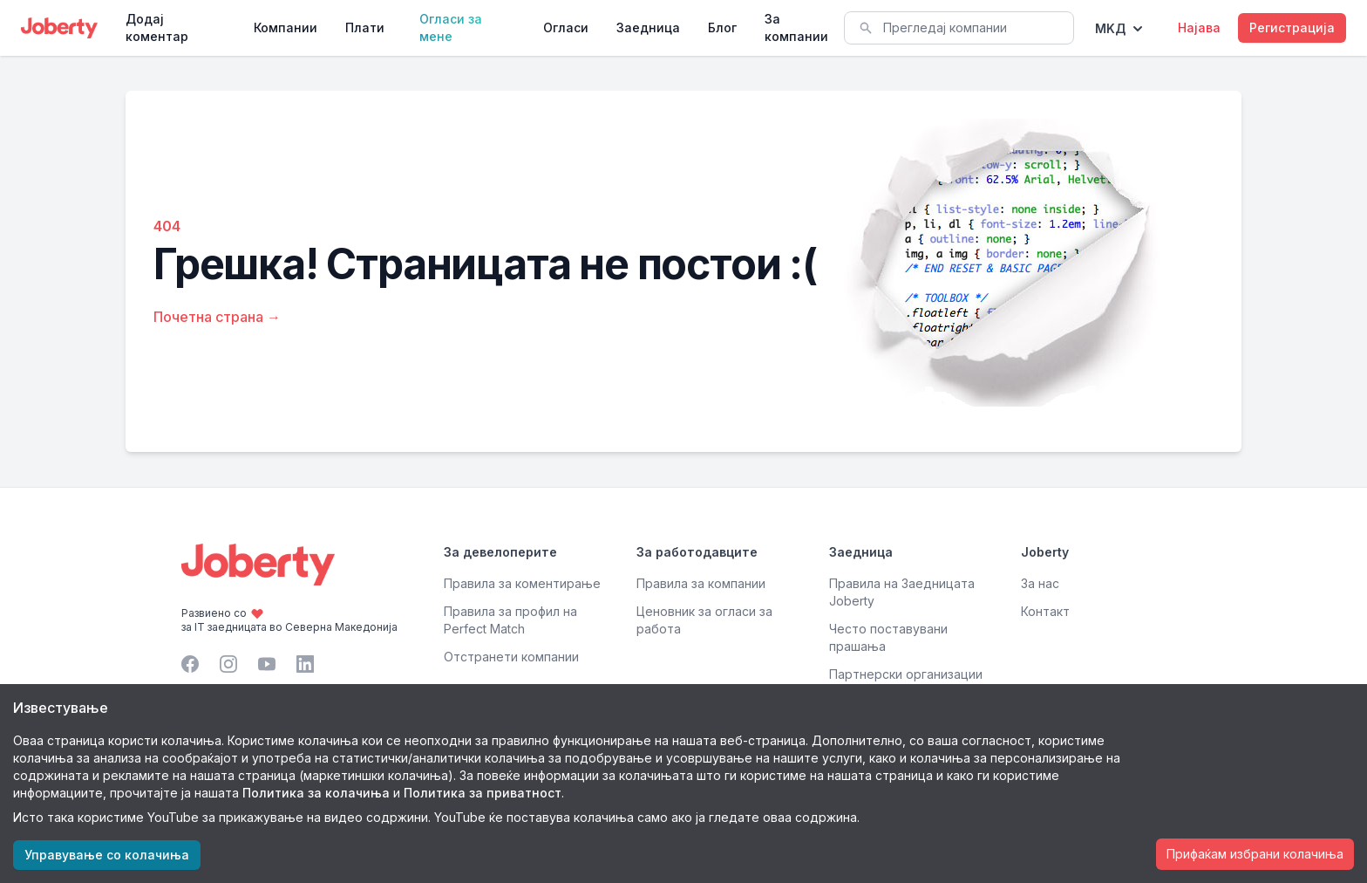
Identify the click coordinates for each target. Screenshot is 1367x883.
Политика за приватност (482, 792)
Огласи (565, 27)
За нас (1040, 583)
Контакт (1045, 611)
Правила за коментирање (522, 583)
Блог (722, 27)
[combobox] (959, 28)
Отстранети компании (511, 656)
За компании (796, 27)
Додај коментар (157, 27)
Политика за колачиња (316, 792)
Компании (285, 27)
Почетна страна (217, 316)
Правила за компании (700, 583)
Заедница (648, 27)
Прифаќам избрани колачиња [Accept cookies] (1254, 853)
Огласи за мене (450, 27)
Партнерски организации (906, 674)
